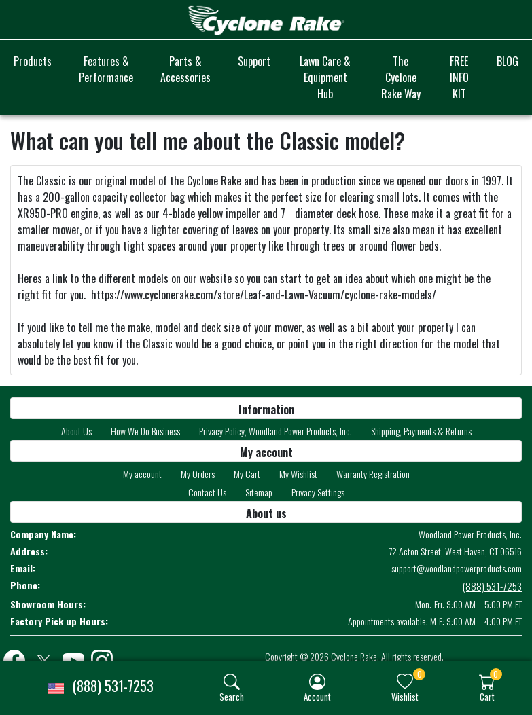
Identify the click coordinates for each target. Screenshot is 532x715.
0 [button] (419, 674)
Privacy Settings (317, 492)
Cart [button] (487, 696)
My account (142, 473)
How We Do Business (145, 431)
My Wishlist (298, 473)
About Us (76, 431)
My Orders (198, 473)
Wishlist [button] (405, 696)
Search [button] (231, 696)
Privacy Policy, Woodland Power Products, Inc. (275, 431)
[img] (232, 682)
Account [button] (317, 696)
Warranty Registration (373, 473)
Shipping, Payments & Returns (421, 431)
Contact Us (207, 492)
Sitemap (258, 492)
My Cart (247, 473)
